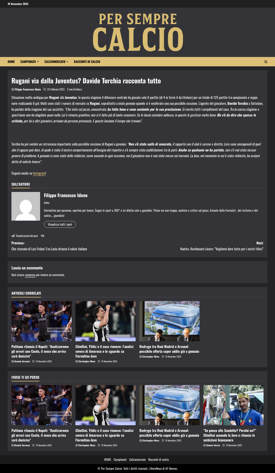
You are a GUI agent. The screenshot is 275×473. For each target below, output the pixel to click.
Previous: (74, 246)
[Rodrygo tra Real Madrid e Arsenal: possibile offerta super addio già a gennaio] (169, 321)
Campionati (28, 61)
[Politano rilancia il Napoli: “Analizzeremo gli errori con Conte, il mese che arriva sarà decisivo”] (41, 321)
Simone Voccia (213, 445)
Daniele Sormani (22, 361)
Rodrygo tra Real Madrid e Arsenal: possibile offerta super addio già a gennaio (169, 349)
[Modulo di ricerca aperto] (265, 61)
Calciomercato (54, 61)
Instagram (39, 173)
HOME (11, 61)
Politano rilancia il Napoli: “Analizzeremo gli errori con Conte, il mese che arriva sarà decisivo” (40, 351)
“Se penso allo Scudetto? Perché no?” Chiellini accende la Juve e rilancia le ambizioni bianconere (229, 435)
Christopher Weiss (86, 361)
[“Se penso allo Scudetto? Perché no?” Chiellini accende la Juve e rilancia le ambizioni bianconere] (233, 405)
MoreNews (156, 468)
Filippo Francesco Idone (28, 89)
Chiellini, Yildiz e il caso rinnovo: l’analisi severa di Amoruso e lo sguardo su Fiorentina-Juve (104, 351)
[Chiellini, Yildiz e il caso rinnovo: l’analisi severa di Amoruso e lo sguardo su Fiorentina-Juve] (105, 321)
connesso (30, 274)
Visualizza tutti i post (60, 224)
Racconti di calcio (87, 61)
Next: (201, 246)
